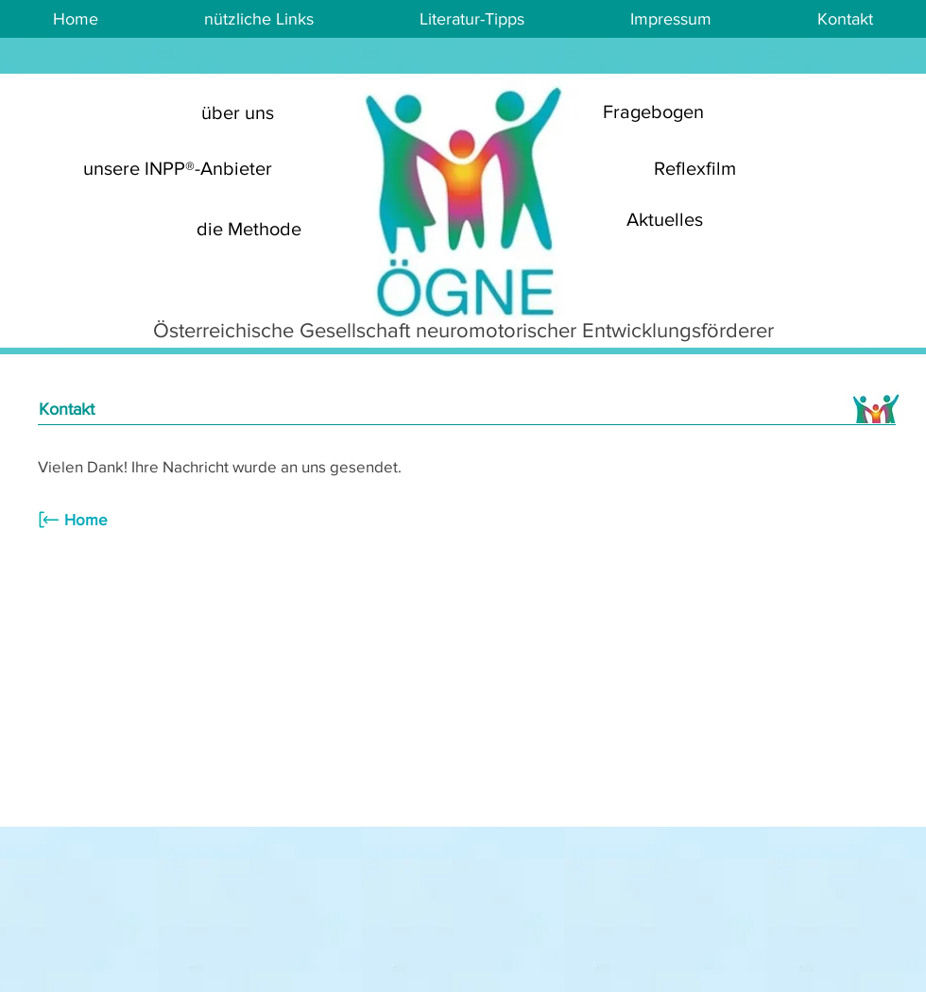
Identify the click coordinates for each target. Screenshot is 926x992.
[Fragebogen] (653, 111)
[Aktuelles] (664, 219)
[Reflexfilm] (694, 168)
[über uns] (237, 112)
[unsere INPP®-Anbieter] (177, 168)
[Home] (95, 520)
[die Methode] (248, 229)
